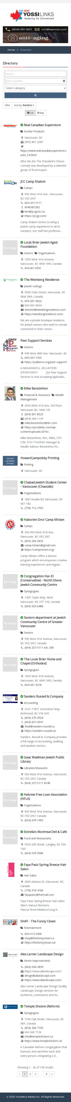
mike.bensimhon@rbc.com (41, 423)
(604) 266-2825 (34, 541)
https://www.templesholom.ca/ (43, 1041)
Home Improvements (35, 960)
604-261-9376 (33, 685)
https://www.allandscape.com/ (43, 980)
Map (40, 112)
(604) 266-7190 (34, 1028)
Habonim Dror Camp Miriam (44, 520)
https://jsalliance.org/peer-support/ (46, 362)
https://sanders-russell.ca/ (40, 731)
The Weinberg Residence (41, 280)
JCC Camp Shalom (32, 181)
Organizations (45, 253)
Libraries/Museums (34, 768)
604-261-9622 (33, 301)
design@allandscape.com (40, 975)
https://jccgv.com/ (36, 216)
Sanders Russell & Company (43, 696)
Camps (26, 188)
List (30, 112)
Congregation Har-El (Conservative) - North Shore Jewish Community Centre (41, 580)
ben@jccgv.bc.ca (35, 211)
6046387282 (32, 207)
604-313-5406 (33, 934)
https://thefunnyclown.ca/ (40, 942)
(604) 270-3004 (34, 717)
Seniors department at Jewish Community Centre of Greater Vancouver (43, 621)
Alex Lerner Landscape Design (41, 954)
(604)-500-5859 (34, 967)
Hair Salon (28, 875)
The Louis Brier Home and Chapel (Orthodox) (40, 661)
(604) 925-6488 (34, 606)
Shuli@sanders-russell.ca (40, 726)
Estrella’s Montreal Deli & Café (45, 832)
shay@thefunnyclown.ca (39, 938)
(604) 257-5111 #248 (37, 783)
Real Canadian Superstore (42, 125)
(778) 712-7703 (34, 508)
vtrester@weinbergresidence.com (45, 309)
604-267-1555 (33, 357)
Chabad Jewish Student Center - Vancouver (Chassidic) (43, 484)
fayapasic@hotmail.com (39, 894)
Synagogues (29, 591)
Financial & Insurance (35, 395)
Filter (7, 105)
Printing (26, 464)
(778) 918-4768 (34, 890)
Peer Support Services (36, 340)
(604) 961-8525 (34, 414)
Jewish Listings (31, 286)
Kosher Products (32, 131)
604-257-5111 (33, 203)
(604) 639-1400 (34, 820)
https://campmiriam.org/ (39, 549)
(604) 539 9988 (34, 853)
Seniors (26, 253)
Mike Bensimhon (36, 388)
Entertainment (30, 928)
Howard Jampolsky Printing (39, 458)
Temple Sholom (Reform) (41, 1006)
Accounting (29, 703)
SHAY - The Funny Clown (37, 921)
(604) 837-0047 (34, 722)
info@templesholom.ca (39, 1036)
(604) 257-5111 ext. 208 (39, 647)
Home (11, 50)
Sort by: (24, 105)
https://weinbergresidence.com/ (44, 314)
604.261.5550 (33, 268)
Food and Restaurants (35, 838)
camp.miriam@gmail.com (40, 545)
